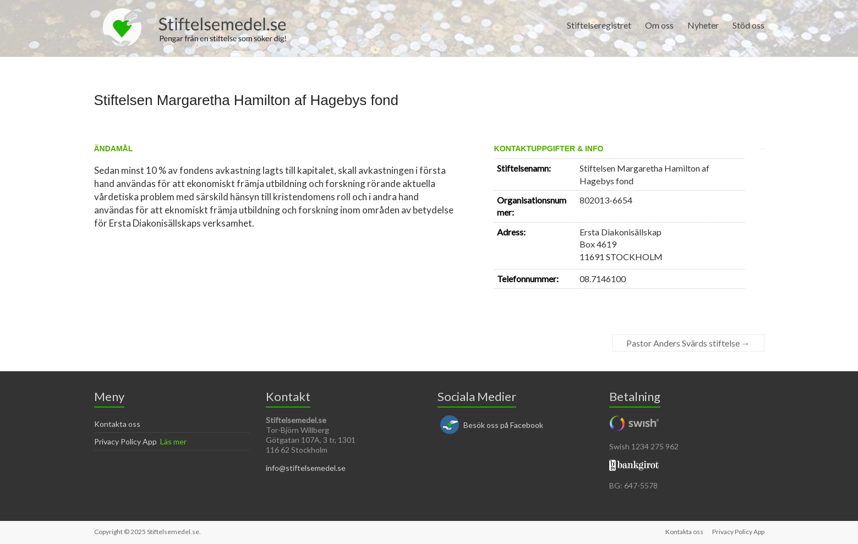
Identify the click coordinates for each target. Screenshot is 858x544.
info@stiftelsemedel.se (306, 467)
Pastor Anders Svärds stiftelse (688, 343)
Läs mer (173, 441)
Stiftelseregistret (599, 25)
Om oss (659, 25)
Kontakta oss (117, 423)
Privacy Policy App (125, 441)
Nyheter (703, 25)
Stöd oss (748, 25)
